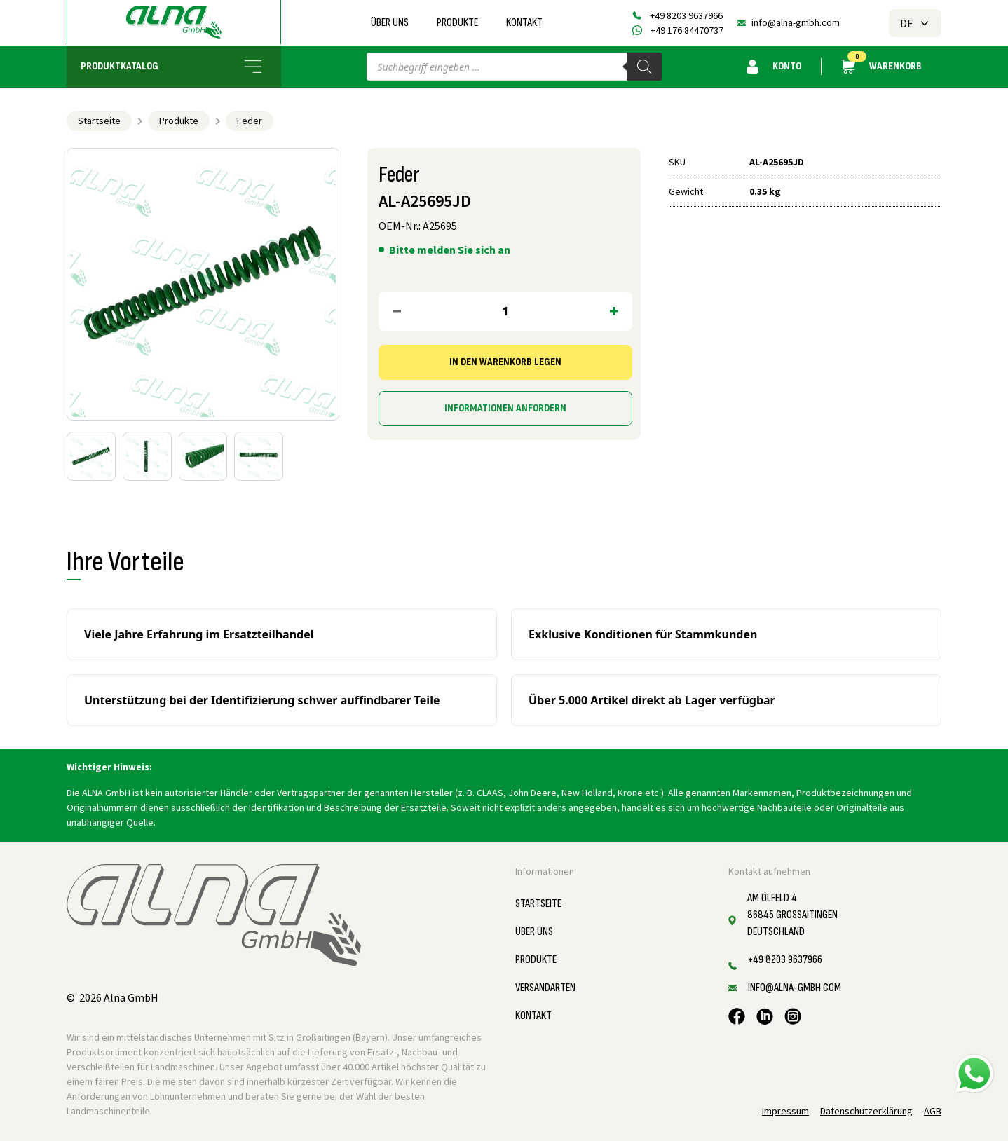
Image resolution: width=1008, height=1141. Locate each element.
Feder (249, 120)
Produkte (457, 22)
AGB (932, 1111)
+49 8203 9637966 (686, 15)
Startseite (99, 120)
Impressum (785, 1111)
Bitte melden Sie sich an (449, 249)
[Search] (644, 67)
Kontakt (524, 22)
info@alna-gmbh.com (795, 22)
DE (915, 23)
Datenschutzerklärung (866, 1111)
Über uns (390, 22)
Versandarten (545, 988)
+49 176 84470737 (687, 30)
